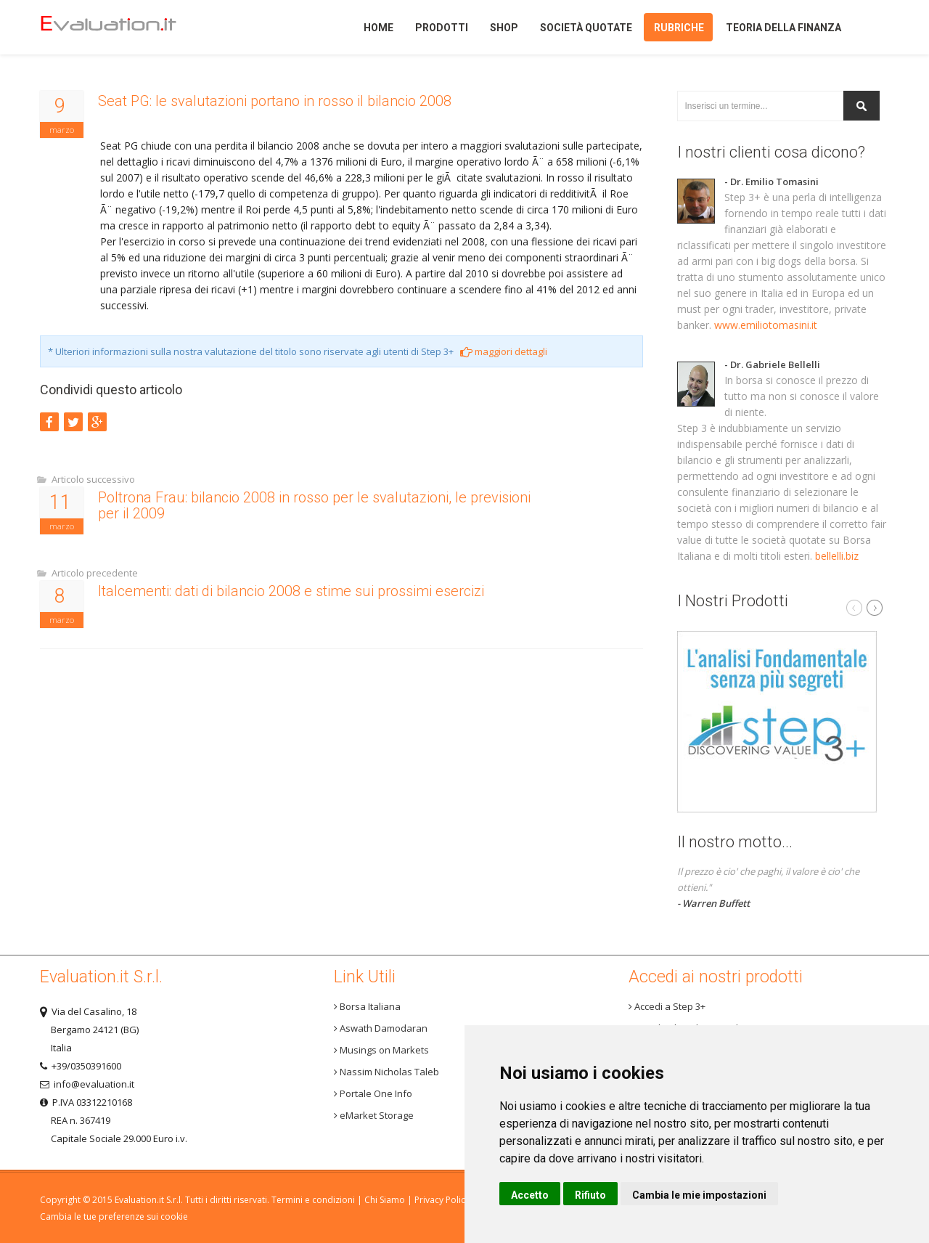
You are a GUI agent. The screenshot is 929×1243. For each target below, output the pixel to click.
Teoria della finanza (783, 27)
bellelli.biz (837, 556)
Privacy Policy (442, 1200)
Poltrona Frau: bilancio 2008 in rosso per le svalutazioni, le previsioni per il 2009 (314, 505)
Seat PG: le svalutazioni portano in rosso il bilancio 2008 (274, 101)
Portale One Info (373, 1093)
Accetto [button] (530, 1195)
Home (133, 27)
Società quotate (586, 27)
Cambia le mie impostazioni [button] (699, 1195)
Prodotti (441, 27)
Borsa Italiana (367, 1006)
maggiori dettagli (503, 351)
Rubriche (679, 27)
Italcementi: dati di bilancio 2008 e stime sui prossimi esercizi (291, 591)
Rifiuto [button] (590, 1195)
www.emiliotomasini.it (765, 325)
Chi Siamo (384, 1200)
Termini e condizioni (313, 1200)
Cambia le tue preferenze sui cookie (114, 1216)
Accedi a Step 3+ (667, 1006)
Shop (504, 27)
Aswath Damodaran (380, 1028)
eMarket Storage (374, 1115)
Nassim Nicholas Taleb (386, 1071)
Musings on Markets (381, 1049)
